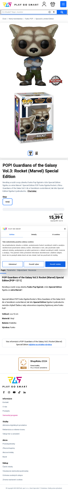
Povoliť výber (34, 264)
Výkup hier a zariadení (11, 434)
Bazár (5, 457)
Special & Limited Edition (45, 19)
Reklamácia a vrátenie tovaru (14, 429)
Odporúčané (22, 270)
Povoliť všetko (55, 264)
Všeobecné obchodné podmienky (15, 471)
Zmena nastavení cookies (12, 480)
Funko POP (29, 19)
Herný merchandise (16, 19)
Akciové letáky (8, 452)
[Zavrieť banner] (65, 229)
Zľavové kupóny (9, 448)
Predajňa (6, 411)
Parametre (11, 270)
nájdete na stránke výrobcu (40, 344)
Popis (3, 270)
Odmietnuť (13, 264)
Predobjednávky (9, 444)
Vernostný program (10, 415)
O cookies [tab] (56, 234)
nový (7, 202)
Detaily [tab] (34, 234)
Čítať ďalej (32, 191)
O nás (5, 407)
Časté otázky (8, 467)
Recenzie (32, 270)
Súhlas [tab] (12, 234)
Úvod (4, 19)
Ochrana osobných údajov (13, 475)
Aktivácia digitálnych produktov (15, 425)
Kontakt (6, 402)
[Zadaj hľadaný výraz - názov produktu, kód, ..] (29, 12)
